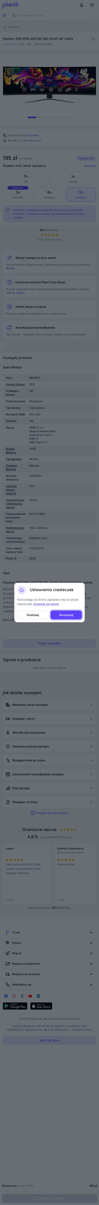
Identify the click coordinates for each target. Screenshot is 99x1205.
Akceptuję (66, 615)
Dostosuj (33, 615)
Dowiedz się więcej (46, 604)
